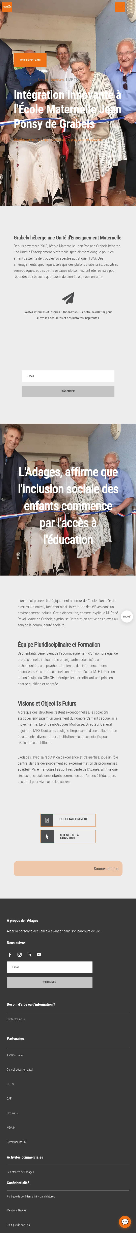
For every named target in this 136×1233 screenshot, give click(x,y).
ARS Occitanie (15, 1055)
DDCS (10, 1084)
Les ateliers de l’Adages (20, 1172)
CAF (9, 1098)
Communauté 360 (17, 1142)
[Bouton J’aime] (17, 152)
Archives (57, 79)
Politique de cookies (18, 1225)
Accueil (43, 79)
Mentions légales (16, 1210)
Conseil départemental (20, 1069)
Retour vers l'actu (30, 60)
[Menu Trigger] (120, 7)
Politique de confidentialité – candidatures (31, 1196)
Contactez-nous (16, 1019)
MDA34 (11, 1128)
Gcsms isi (12, 1113)
